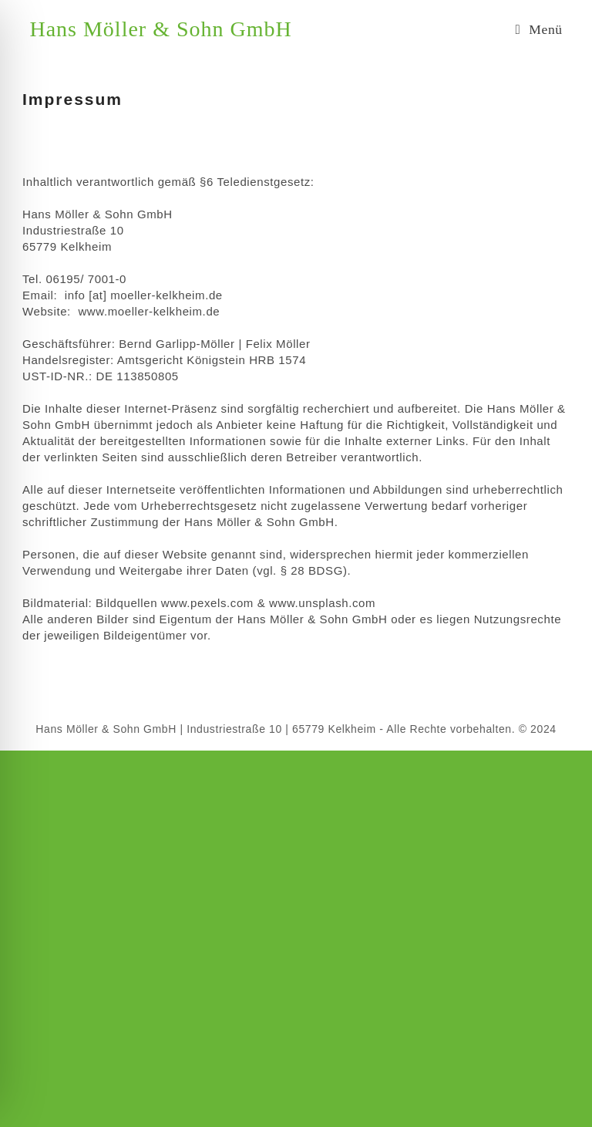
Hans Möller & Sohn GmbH (160, 29)
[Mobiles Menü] (538, 29)
